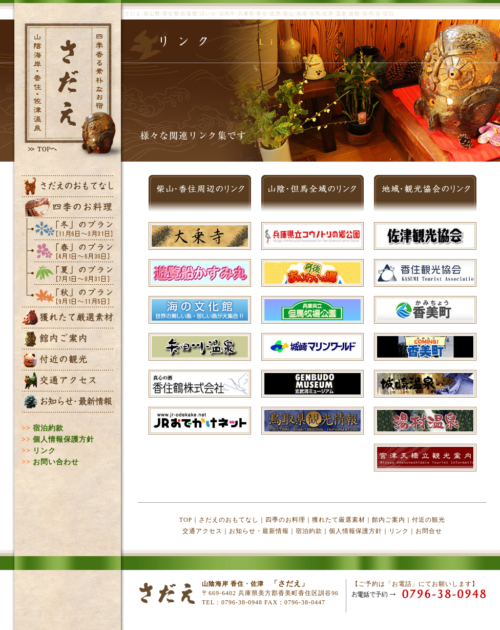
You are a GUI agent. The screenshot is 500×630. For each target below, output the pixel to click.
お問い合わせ (56, 462)
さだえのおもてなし (229, 519)
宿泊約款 (48, 428)
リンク (44, 451)
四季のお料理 (285, 519)
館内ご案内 (388, 519)
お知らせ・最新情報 (259, 531)
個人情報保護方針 (63, 439)
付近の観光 (428, 519)
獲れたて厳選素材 (338, 519)
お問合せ (428, 531)
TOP (185, 519)
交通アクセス (202, 531)
